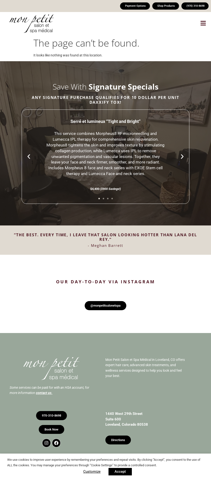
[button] (131, 23)
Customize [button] (92, 471)
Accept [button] (120, 471)
